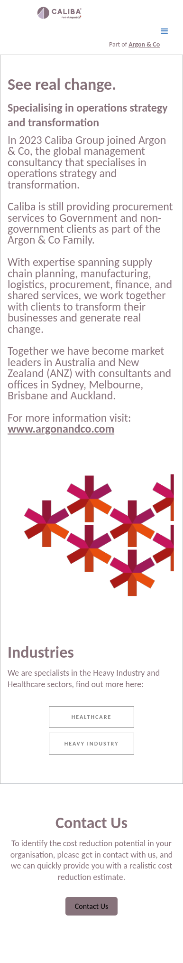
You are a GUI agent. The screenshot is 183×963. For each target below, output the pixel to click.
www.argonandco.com (61, 428)
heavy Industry (91, 743)
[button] (164, 31)
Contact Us (91, 906)
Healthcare (92, 717)
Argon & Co (144, 44)
